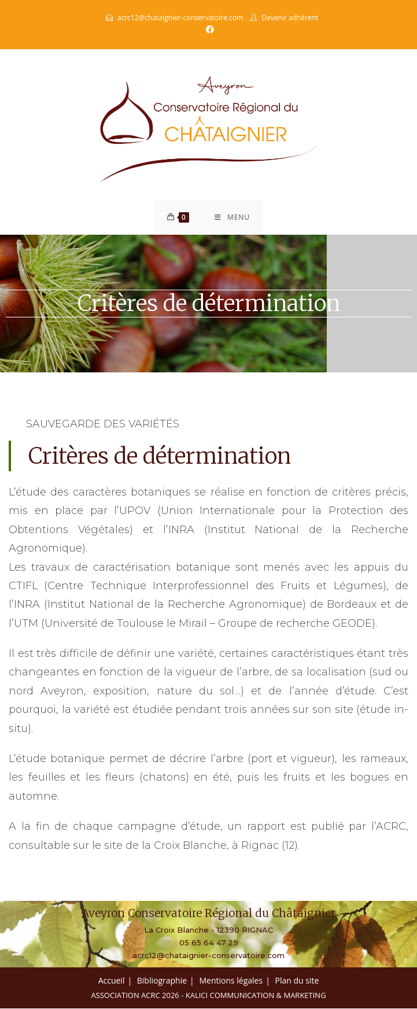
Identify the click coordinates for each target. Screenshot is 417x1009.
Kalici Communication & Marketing (256, 995)
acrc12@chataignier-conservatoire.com (180, 18)
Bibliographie (162, 980)
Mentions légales (231, 980)
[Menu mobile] (232, 217)
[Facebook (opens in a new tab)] (208, 29)
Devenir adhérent (289, 18)
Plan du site (297, 980)
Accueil (111, 980)
